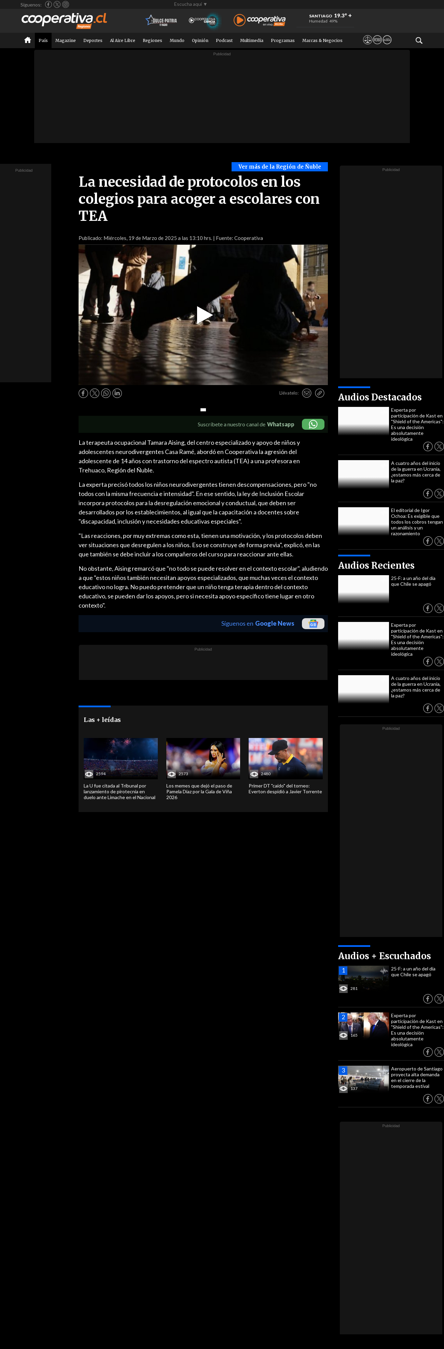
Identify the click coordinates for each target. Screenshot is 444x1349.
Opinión (200, 40)
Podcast (224, 40)
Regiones (152, 40)
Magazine (65, 40)
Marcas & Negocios (322, 40)
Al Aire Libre (122, 40)
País (43, 40)
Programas (283, 40)
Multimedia (251, 40)
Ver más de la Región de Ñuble (279, 167)
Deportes (92, 40)
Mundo (177, 40)
